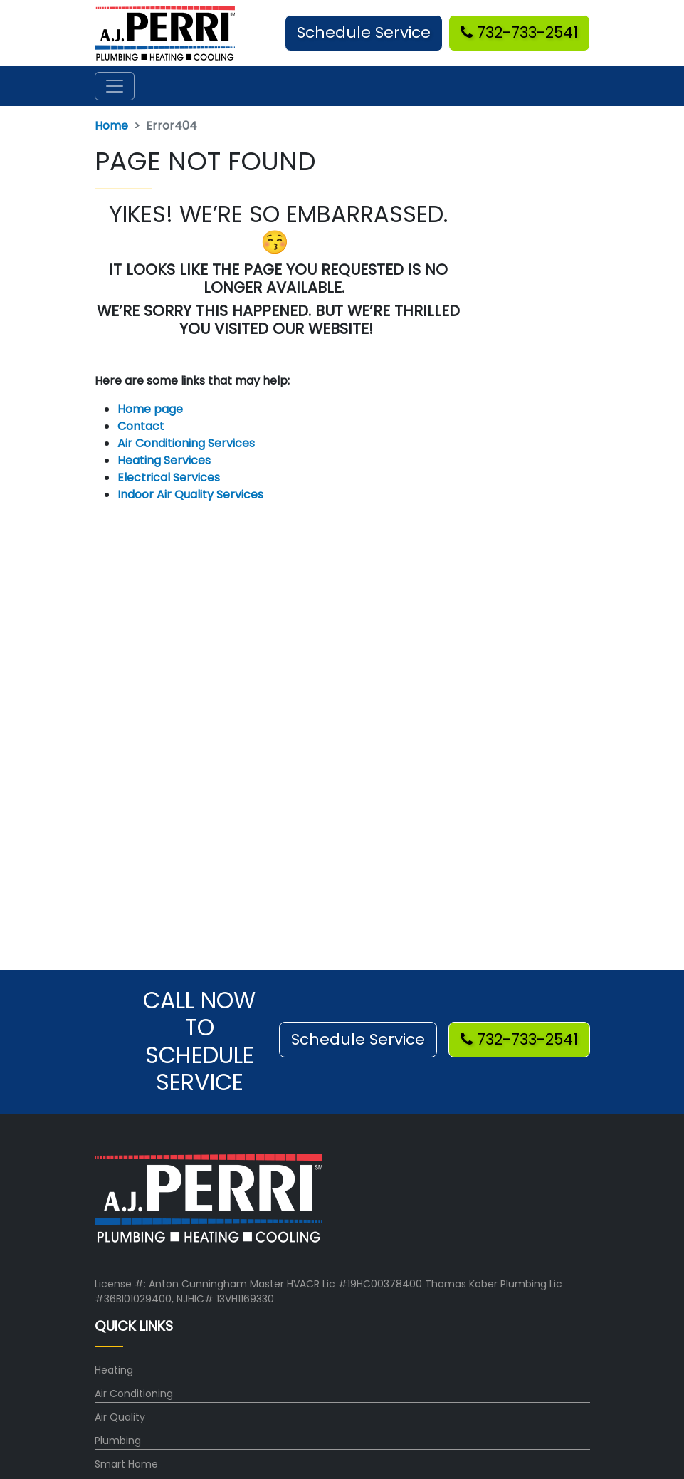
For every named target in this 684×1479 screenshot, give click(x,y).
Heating (114, 1370)
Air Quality (120, 1417)
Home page (151, 409)
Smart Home (126, 1464)
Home (111, 125)
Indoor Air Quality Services (190, 494)
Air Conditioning (134, 1393)
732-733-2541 (519, 32)
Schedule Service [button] (364, 32)
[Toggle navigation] (115, 86)
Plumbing (118, 1440)
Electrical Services (168, 477)
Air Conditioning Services (186, 443)
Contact (140, 426)
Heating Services (164, 460)
